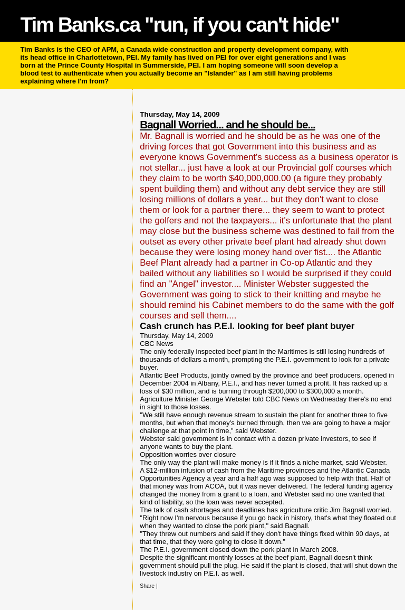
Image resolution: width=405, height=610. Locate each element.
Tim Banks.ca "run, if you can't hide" (179, 24)
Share (147, 586)
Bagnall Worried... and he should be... (227, 124)
